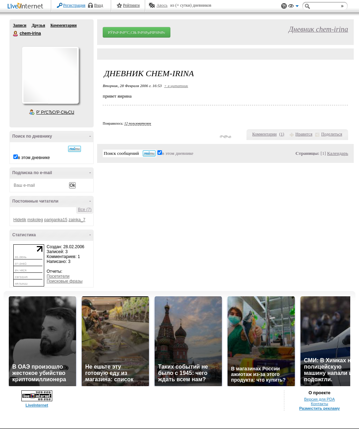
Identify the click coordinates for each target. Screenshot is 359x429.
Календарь (337, 153)
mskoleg (35, 219)
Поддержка (284, 6)
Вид (293, 7)
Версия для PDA (319, 399)
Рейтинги (131, 5)
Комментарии (63, 25)
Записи (19, 25)
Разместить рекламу (319, 408)
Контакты (319, 404)
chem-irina (16, 34)
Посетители (58, 276)
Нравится (304, 134)
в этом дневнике (34, 157)
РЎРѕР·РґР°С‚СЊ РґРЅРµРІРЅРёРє (136, 32)
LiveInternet (27, 6)
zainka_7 (76, 219)
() (281, 134)
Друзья (38, 25)
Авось (161, 5)
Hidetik (19, 219)
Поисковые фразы (64, 281)
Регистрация (74, 5)
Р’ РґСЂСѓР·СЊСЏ (55, 112)
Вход (98, 5)
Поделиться (331, 134)
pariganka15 (55, 219)
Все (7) (85, 209)
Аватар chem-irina (50, 75)
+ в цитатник (176, 86)
